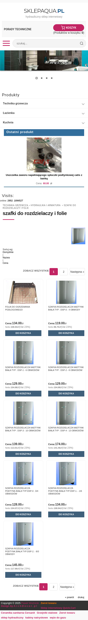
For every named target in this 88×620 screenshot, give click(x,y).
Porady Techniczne (17, 29)
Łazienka (9, 113)
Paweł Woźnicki (30, 603)
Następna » (77, 271)
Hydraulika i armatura (46, 205)
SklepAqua (44, 11)
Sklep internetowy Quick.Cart (58, 607)
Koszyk (71, 27)
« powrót (69, 597)
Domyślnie (8, 252)
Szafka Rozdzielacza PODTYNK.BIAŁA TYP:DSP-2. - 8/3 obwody (22, 551)
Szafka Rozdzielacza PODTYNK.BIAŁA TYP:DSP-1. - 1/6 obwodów (65, 491)
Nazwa (6, 257)
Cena (5, 263)
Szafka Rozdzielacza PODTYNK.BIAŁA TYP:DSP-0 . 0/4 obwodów (21, 491)
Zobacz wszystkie (36, 270)
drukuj (81, 597)
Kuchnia (8, 122)
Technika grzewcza (15, 103)
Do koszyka (23, 333)
